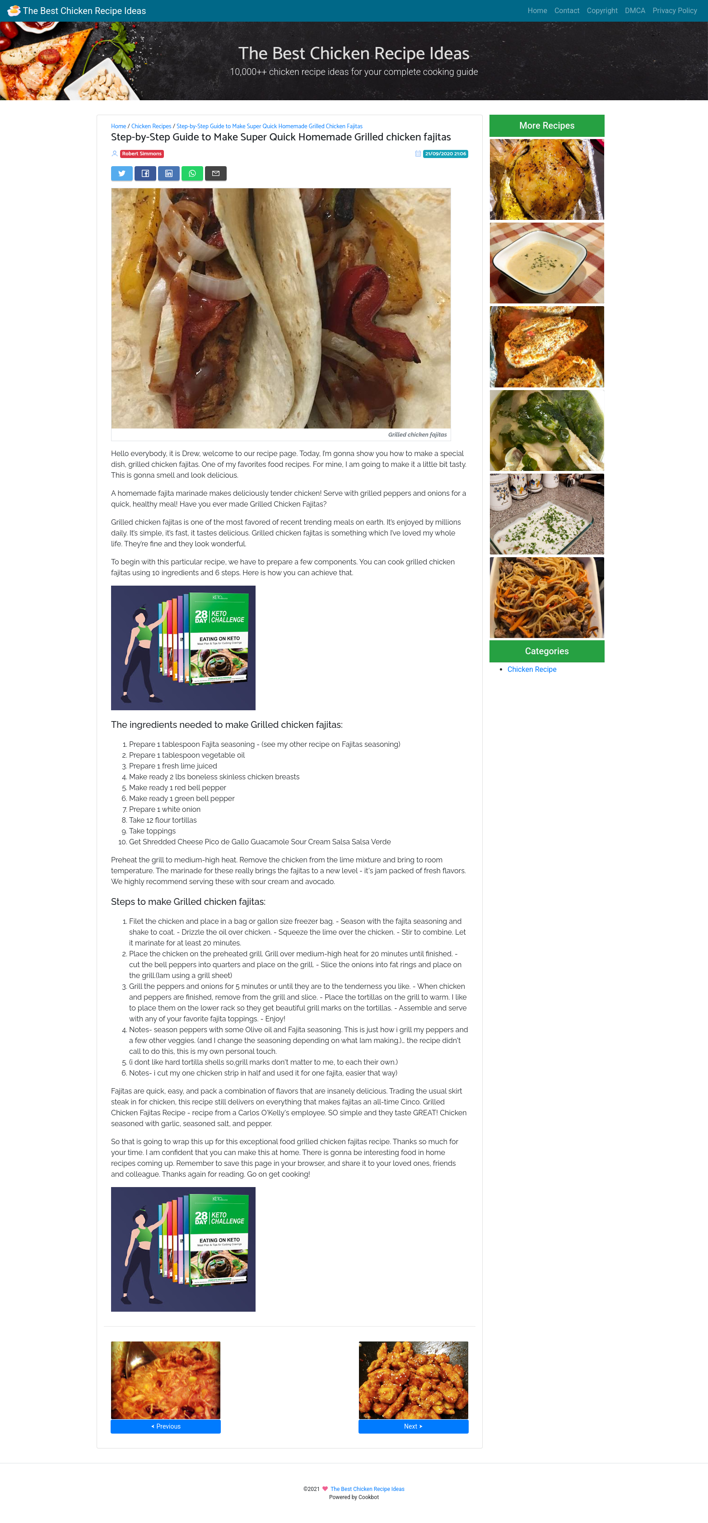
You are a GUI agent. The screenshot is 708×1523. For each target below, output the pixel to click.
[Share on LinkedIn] (169, 173)
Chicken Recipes (151, 126)
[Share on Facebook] (145, 173)
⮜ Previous (166, 1426)
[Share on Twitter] (122, 173)
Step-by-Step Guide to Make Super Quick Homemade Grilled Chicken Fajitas (270, 126)
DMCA (635, 10)
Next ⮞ (413, 1426)
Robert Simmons (142, 153)
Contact (567, 10)
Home (537, 10)
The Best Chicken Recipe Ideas (76, 11)
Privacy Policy (675, 10)
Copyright (602, 10)
